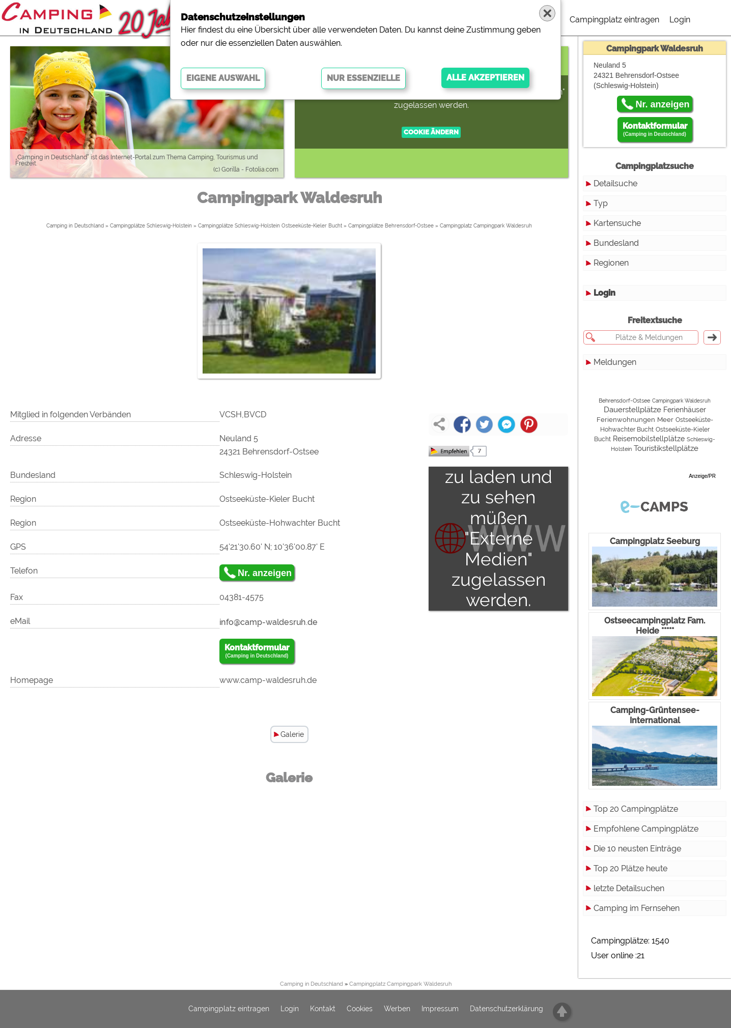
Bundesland (616, 243)
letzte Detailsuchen (629, 888)
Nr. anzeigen (265, 573)
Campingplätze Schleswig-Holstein (151, 226)
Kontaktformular (256, 651)
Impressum (440, 1009)
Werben (397, 1009)
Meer (665, 419)
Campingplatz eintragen (614, 19)
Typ (601, 203)
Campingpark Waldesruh (681, 401)
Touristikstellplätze (666, 448)
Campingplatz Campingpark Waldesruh (486, 226)
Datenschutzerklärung (506, 1009)
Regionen (611, 263)
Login (679, 19)
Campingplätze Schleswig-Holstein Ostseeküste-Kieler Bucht (270, 226)
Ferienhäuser (684, 410)
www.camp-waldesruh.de (268, 680)
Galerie (292, 734)
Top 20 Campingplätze (636, 809)
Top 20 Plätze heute (630, 868)
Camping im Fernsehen (637, 908)
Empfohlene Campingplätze (646, 829)
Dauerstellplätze (632, 409)
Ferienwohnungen (626, 419)
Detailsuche (615, 183)
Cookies (360, 1009)
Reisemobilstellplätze (649, 439)
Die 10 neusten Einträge (637, 848)
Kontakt (322, 1009)
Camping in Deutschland (75, 226)
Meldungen (615, 362)
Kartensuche (617, 223)
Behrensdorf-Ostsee (624, 400)
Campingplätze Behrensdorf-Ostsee (391, 226)
